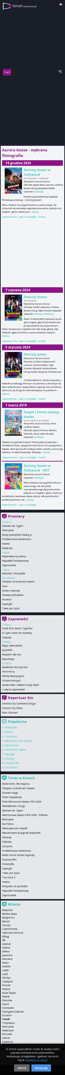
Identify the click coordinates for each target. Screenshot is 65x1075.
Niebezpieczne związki (14, 828)
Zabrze (6, 1038)
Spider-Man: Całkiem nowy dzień (20, 685)
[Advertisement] (32, 109)
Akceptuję (41, 1068)
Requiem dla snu (11, 654)
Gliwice (6, 951)
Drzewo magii (10, 792)
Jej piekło (7, 650)
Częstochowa (10, 928)
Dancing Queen (35, 297)
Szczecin (7, 1015)
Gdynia (6, 947)
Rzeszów (7, 1000)
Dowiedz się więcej (36, 1060)
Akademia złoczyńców (14, 667)
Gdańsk (6, 944)
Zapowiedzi (18, 619)
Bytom (6, 921)
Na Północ (12, 767)
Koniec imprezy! (11, 590)
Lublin (5, 970)
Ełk (3, 940)
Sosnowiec (8, 1007)
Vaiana (6, 543)
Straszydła (11, 727)
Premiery (16, 516)
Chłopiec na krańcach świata (18, 581)
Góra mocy (8, 671)
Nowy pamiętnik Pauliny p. (17, 534)
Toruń (6, 1019)
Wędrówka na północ (14, 556)
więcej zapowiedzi (14, 689)
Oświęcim (7, 981)
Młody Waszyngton (13, 676)
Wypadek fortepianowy (15, 560)
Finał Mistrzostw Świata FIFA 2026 (21, 801)
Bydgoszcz (8, 917)
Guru (4, 586)
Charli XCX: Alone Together (17, 628)
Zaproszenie (9, 565)
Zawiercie (7, 1041)
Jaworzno (7, 955)
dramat (38, 313)
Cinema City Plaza (12, 708)
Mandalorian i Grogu (13, 806)
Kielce (5, 962)
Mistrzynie (8, 530)
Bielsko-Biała (9, 913)
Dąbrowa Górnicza (12, 932)
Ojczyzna (7, 846)
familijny (39, 191)
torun (24, 5)
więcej (35, 211)
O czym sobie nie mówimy (17, 632)
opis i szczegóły (27, 216)
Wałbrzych (8, 1030)
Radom (6, 989)
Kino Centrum (10, 712)
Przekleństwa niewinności (16, 539)
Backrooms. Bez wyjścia (18, 740)
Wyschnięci (8, 659)
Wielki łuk (7, 548)
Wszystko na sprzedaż (15, 886)
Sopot (5, 1004)
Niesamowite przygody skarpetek (21, 832)
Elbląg (5, 936)
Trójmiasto (8, 1023)
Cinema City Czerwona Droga (19, 703)
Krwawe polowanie (13, 595)
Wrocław (7, 1034)
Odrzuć (22, 1068)
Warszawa (8, 1026)
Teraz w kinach (21, 778)
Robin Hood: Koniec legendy (18, 855)
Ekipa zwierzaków (12, 645)
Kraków (6, 966)
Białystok (7, 910)
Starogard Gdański (13, 1011)
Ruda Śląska (9, 992)
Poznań (6, 985)
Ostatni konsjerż (11, 680)
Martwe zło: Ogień (12, 525)
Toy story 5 (11, 736)
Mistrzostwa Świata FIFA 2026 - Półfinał (24, 815)
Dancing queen (35, 354)
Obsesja (9, 758)
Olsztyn (6, 977)
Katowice (7, 959)
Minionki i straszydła (13, 573)
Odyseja (6, 637)
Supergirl (7, 604)
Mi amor (7, 599)
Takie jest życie (11, 608)
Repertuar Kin (20, 697)
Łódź (5, 974)
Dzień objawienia (12, 797)
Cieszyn (6, 925)
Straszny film (12, 763)
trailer (42, 216)
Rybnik (6, 996)
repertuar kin (9, 216)
